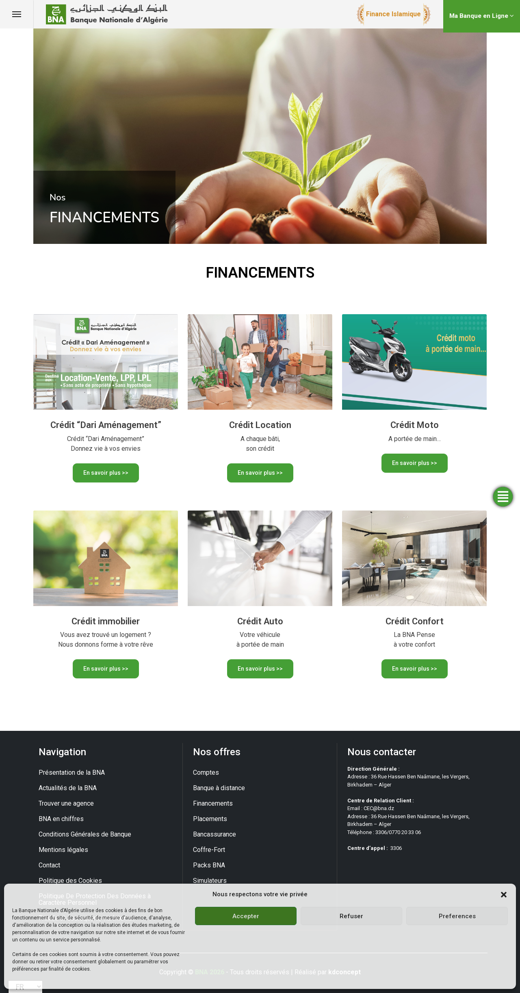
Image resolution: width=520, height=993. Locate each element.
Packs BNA (209, 865)
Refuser (351, 916)
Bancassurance (214, 834)
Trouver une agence (66, 803)
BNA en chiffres (61, 819)
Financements (213, 803)
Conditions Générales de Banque (85, 834)
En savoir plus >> (105, 472)
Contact (49, 865)
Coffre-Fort (209, 850)
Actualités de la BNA (68, 788)
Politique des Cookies (70, 880)
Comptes (206, 772)
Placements (210, 819)
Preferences (457, 916)
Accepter (245, 916)
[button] (504, 894)
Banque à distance (219, 788)
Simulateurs (210, 880)
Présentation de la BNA (72, 772)
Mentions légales (63, 850)
